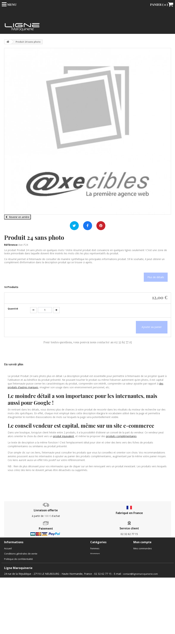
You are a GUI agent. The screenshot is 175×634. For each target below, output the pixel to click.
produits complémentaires (121, 436)
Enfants (94, 559)
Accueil (8, 548)
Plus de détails (155, 277)
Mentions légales (13, 608)
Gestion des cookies (15, 614)
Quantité (13, 308)
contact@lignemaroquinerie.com (140, 630)
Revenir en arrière (17, 217)
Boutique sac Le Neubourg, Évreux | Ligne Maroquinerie (34, 564)
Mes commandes (142, 548)
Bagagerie (95, 564)
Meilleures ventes (14, 598)
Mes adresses (141, 559)
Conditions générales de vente (20, 553)
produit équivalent (63, 436)
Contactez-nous (12, 575)
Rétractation (10, 603)
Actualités (9, 569)
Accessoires (96, 569)
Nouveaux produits (14, 592)
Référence (11, 244)
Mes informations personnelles (150, 564)
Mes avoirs (139, 553)
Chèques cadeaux (100, 575)
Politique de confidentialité (18, 559)
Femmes (94, 548)
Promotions (10, 587)
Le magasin (10, 580)
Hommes (95, 553)
